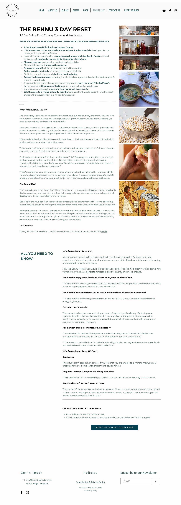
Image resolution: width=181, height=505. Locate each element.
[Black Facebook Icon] (170, 10)
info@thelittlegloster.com (39, 480)
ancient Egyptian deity (92, 190)
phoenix (98, 193)
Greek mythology (41, 196)
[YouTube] (164, 10)
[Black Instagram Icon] (176, 10)
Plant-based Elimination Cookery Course (51, 47)
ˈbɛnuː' (70, 190)
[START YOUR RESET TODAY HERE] (114, 427)
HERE (104, 231)
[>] (156, 481)
